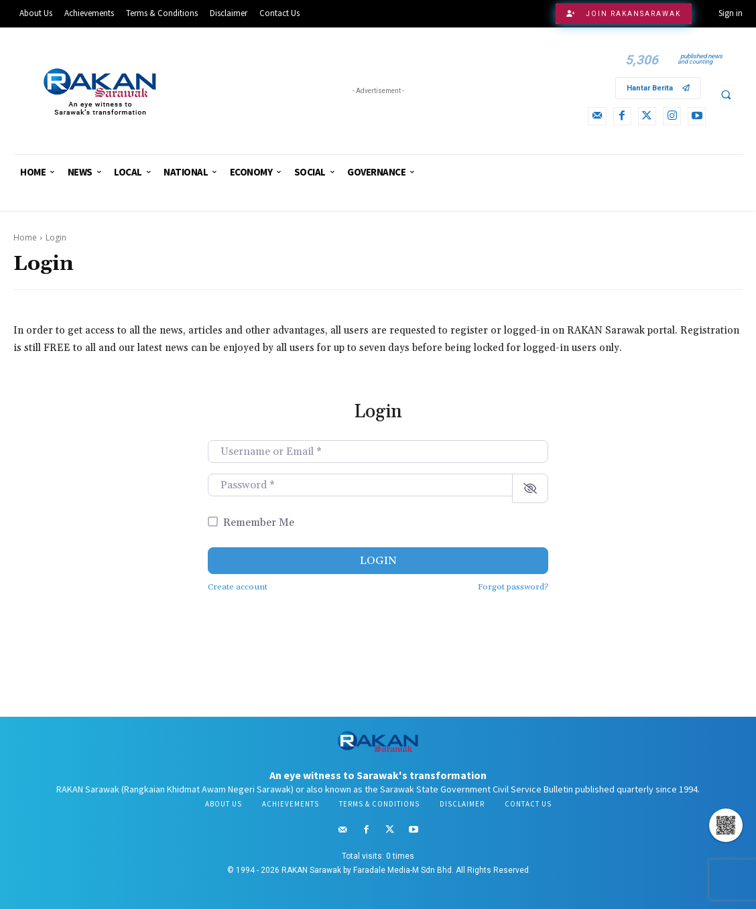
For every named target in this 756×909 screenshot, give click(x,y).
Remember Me (258, 522)
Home (25, 237)
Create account (237, 586)
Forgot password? (513, 586)
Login (378, 560)
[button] (726, 94)
